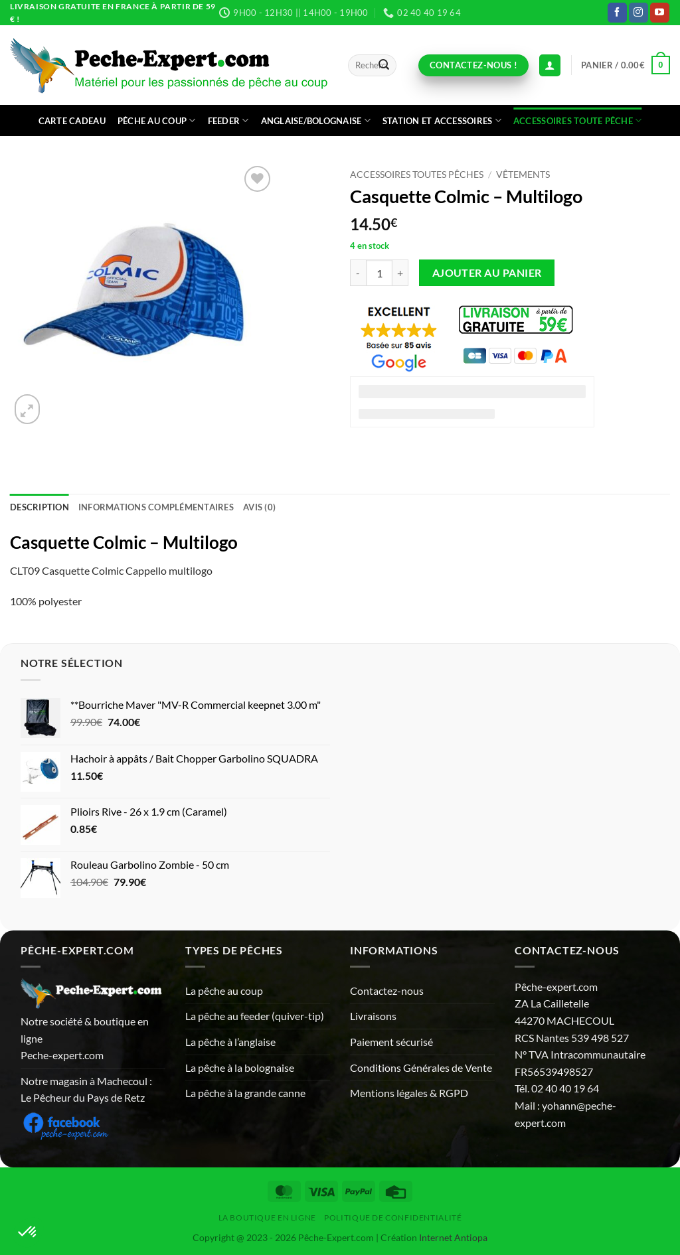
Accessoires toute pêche (577, 120)
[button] (625, 65)
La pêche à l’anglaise (230, 1041)
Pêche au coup (157, 120)
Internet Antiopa (453, 1237)
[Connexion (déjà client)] (549, 65)
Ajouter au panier (487, 273)
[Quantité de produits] (379, 272)
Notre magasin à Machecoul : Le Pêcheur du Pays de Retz (86, 1089)
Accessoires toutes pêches (416, 174)
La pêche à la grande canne (245, 1092)
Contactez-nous (387, 990)
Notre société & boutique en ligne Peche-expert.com (85, 1038)
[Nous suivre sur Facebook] (617, 13)
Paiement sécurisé (391, 1041)
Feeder (228, 120)
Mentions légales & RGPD (409, 1092)
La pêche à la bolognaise (239, 1067)
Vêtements (523, 174)
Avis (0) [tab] (259, 507)
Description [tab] (39, 507)
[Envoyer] (384, 65)
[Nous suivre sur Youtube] (659, 13)
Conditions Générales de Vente (421, 1067)
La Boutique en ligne (267, 1217)
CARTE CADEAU (72, 120)
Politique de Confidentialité (393, 1217)
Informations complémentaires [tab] (156, 507)
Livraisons (373, 1015)
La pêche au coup (224, 990)
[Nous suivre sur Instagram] (638, 13)
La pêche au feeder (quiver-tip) (254, 1015)
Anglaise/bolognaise (316, 120)
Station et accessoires (441, 120)
